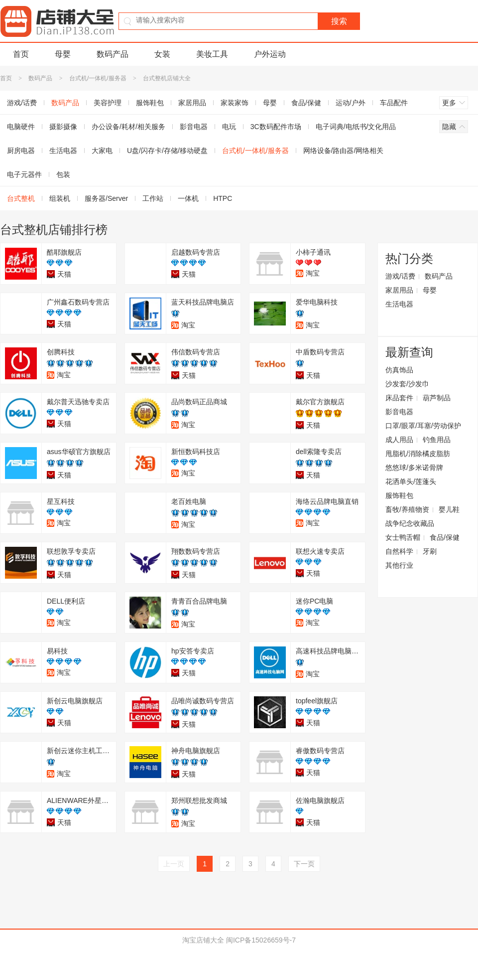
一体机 (188, 198)
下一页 (304, 864)
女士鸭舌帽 (402, 537)
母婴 (63, 54)
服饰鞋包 (150, 103)
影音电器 (194, 127)
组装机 (59, 198)
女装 (162, 54)
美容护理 (107, 103)
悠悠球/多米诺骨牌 (414, 468)
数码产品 (112, 54)
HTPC (222, 198)
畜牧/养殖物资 (407, 509)
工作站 (152, 198)
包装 (63, 174)
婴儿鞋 (449, 509)
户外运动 (270, 54)
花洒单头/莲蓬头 (410, 481)
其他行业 (399, 565)
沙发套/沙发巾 (407, 384)
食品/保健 (306, 103)
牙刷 (430, 551)
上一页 (173, 864)
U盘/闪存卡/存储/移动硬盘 (167, 151)
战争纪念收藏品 (409, 523)
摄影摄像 (63, 127)
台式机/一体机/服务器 (97, 78)
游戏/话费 (400, 276)
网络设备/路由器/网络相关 (343, 151)
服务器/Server (106, 198)
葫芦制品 (437, 398)
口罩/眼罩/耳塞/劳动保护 (423, 426)
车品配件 (394, 103)
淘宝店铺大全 (203, 940)
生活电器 (63, 151)
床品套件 (399, 398)
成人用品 (399, 440)
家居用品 (192, 103)
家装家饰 (234, 103)
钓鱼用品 (437, 440)
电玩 (229, 127)
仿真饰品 (399, 370)
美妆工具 (212, 54)
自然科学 (399, 551)
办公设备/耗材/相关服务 (128, 127)
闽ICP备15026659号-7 (261, 940)
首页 (21, 54)
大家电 (102, 151)
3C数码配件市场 (275, 127)
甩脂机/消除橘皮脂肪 (417, 454)
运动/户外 (350, 103)
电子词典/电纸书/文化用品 (356, 127)
